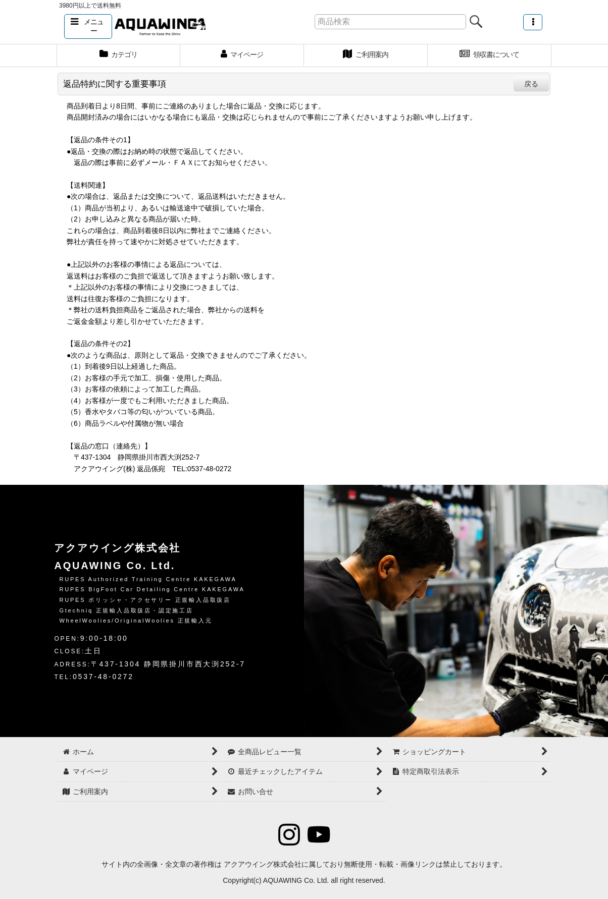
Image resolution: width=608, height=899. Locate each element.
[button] (88, 26)
